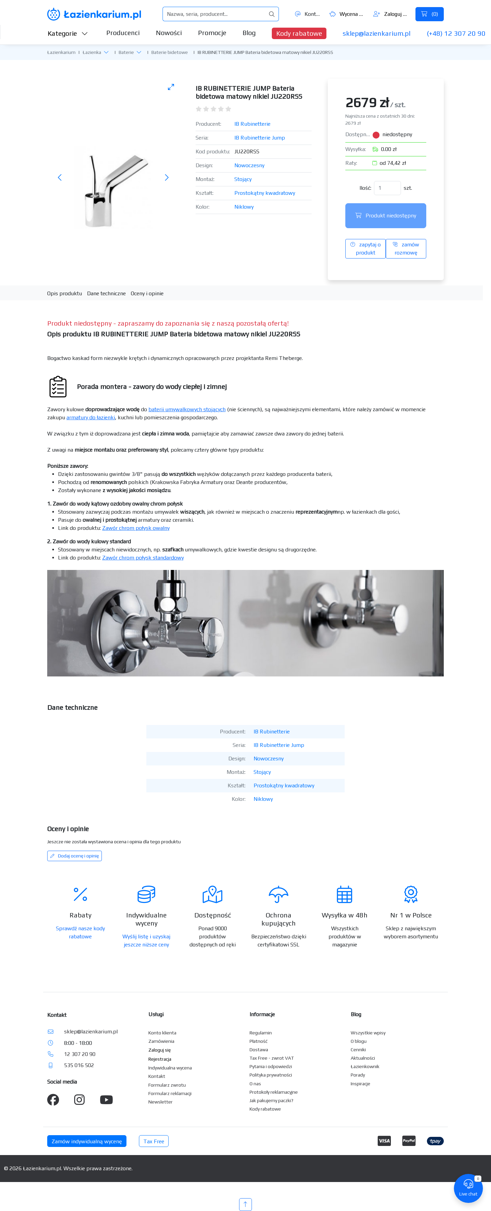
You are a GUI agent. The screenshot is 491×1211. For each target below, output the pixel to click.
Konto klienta (162, 1032)
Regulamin (261, 1032)
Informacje (262, 1014)
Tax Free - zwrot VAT (272, 1058)
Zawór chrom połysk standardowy (143, 557)
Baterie (126, 52)
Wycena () (347, 14)
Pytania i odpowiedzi (271, 1066)
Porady (358, 1075)
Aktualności (363, 1058)
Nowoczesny (249, 165)
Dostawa (259, 1049)
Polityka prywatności (271, 1075)
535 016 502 (79, 1065)
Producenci (123, 32)
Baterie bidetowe (169, 52)
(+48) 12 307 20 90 (456, 33)
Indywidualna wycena (170, 1067)
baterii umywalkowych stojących (187, 409)
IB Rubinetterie (252, 124)
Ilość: (365, 188)
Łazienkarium (61, 52)
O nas (255, 1083)
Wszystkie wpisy (368, 1032)
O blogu (359, 1041)
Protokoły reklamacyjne (274, 1092)
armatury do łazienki (90, 417)
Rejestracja (159, 1059)
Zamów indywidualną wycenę (87, 1141)
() (429, 14)
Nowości (169, 32)
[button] (106, 52)
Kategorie (68, 33)
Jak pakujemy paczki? (271, 1100)
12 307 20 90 (79, 1054)
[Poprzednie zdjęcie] (60, 177)
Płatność (259, 1041)
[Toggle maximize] (171, 87)
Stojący (243, 179)
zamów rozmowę (406, 248)
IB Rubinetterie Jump (259, 137)
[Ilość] (387, 188)
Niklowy (244, 207)
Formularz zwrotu (167, 1085)
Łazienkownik (365, 1066)
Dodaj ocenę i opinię (74, 855)
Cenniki (358, 1049)
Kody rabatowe (299, 33)
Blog (249, 32)
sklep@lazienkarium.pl (376, 33)
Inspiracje (360, 1083)
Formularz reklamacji (170, 1093)
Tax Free (153, 1141)
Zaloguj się (391, 14)
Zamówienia (161, 1041)
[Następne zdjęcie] (166, 177)
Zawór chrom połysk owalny (136, 528)
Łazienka (92, 52)
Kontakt (308, 14)
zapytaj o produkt (365, 248)
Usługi (156, 1014)
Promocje (212, 32)
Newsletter (160, 1101)
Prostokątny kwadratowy (264, 193)
